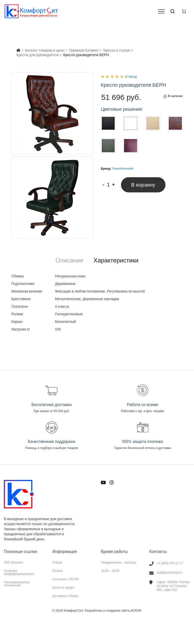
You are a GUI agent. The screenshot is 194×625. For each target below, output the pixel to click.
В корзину (143, 184)
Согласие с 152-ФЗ (65, 579)
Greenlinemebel (123, 168)
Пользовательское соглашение (17, 584)
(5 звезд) (131, 76)
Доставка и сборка (65, 595)
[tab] (69, 260)
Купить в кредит (63, 587)
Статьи (57, 562)
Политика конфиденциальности (19, 572)
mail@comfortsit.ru (169, 572)
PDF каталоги (13, 562)
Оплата (57, 571)
